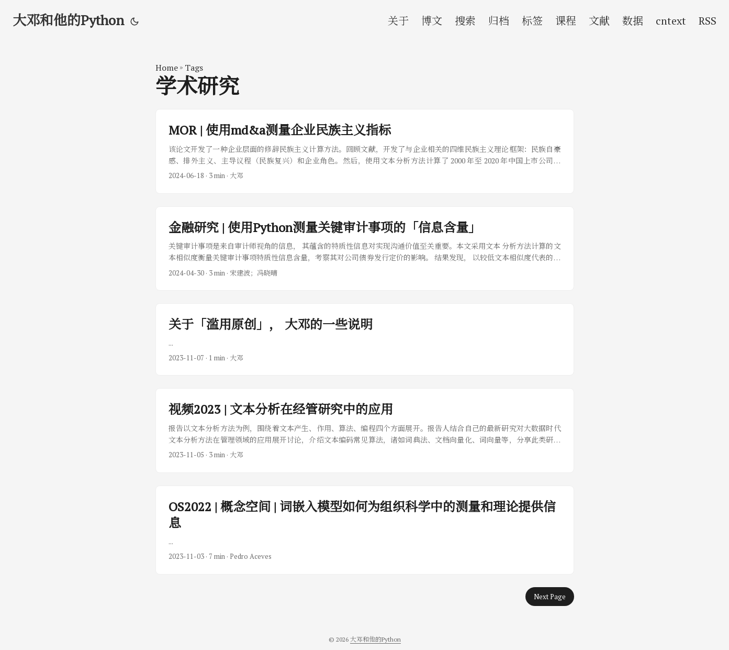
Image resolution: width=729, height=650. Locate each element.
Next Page (550, 596)
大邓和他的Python (68, 20)
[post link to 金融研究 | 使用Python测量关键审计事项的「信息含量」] (365, 248)
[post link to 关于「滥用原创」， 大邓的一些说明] (365, 340)
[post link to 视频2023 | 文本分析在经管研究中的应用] (365, 430)
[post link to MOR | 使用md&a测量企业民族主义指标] (365, 151)
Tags (194, 67)
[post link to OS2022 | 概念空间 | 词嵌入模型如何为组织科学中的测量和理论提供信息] (365, 530)
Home (166, 67)
